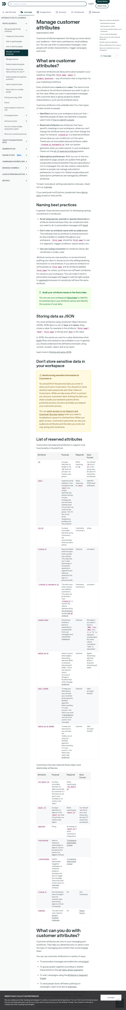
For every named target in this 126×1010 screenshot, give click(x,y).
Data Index (72, 297)
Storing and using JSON (13, 97)
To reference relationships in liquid (71, 842)
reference (65, 639)
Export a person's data (14, 84)
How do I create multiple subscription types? (13, 128)
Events (6, 102)
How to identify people (14, 46)
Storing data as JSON (107, 26)
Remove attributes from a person (110, 45)
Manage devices (12, 59)
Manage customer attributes (13, 53)
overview (48, 187)
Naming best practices (107, 23)
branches (72, 986)
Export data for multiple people (14, 91)
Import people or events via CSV (14, 109)
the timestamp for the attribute (67, 613)
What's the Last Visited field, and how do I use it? (15, 70)
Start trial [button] (102, 6)
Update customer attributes (108, 42)
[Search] (47, 4)
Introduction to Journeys (13, 18)
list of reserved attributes (66, 151)
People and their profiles (15, 36)
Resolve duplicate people (15, 64)
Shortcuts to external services (15, 134)
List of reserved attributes (108, 34)
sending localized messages (55, 917)
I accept (111, 997)
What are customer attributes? (109, 20)
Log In (91, 3)
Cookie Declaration (51, 1002)
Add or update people (14, 41)
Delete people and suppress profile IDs (16, 78)
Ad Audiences (68, 715)
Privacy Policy (33, 1002)
